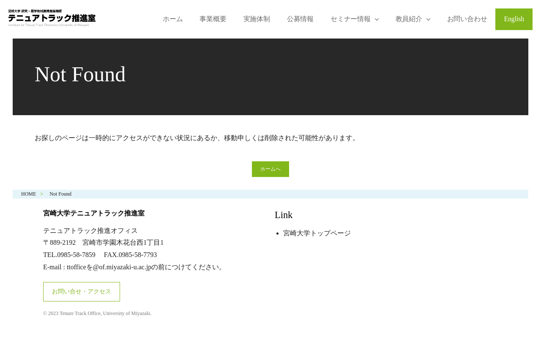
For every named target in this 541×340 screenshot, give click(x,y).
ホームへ (270, 169)
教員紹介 (409, 18)
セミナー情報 (351, 18)
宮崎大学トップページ (317, 233)
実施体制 (256, 18)
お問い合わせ (467, 18)
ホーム (173, 18)
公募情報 (300, 18)
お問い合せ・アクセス (81, 291)
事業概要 (212, 18)
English (514, 18)
